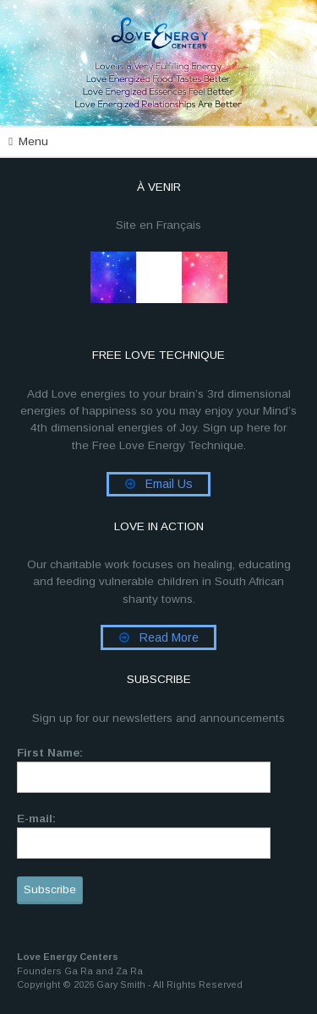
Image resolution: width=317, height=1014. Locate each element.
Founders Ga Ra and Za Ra (80, 971)
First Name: (50, 752)
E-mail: (36, 818)
